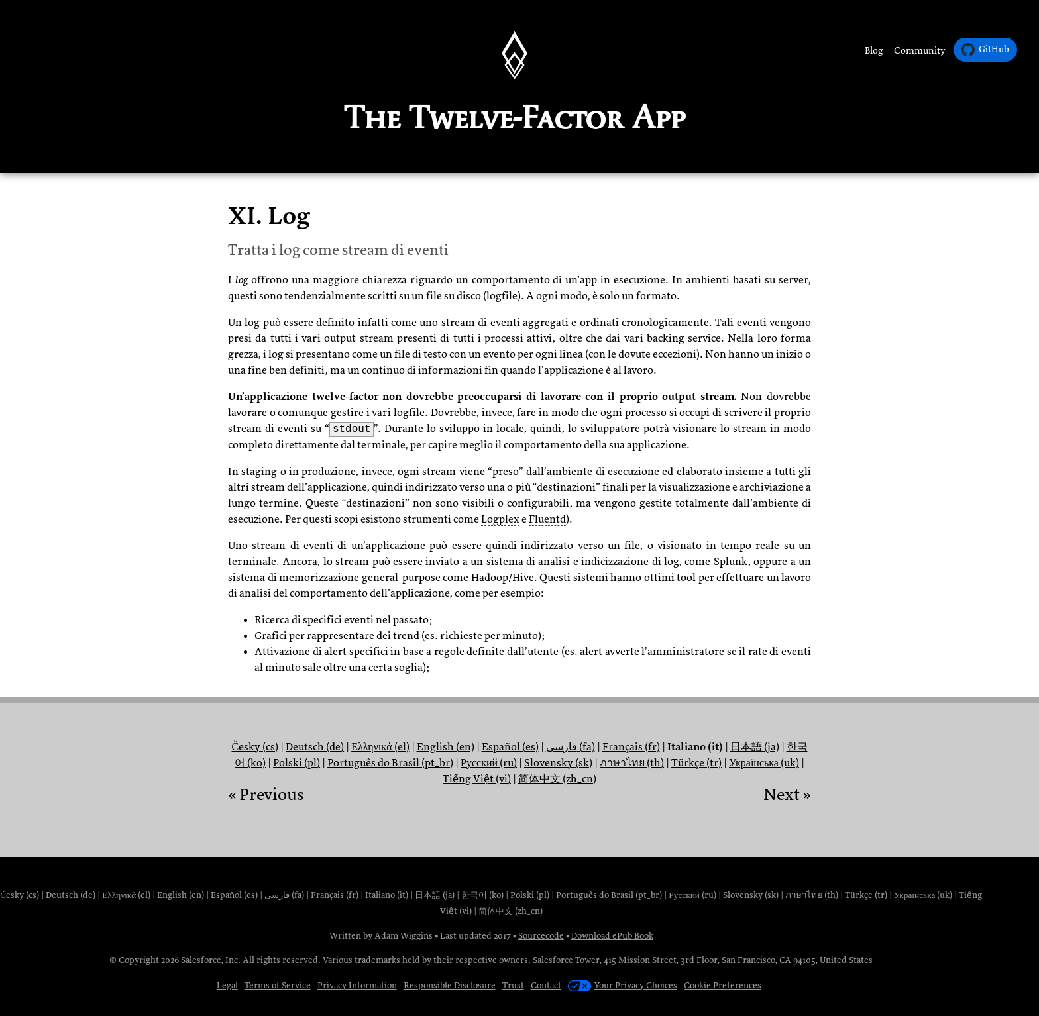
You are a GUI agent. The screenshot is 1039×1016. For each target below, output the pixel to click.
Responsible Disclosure (450, 985)
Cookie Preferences (722, 985)
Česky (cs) (254, 747)
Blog (874, 51)
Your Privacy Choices (622, 985)
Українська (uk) (764, 763)
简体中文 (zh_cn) (557, 779)
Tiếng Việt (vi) (477, 779)
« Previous (265, 795)
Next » (787, 795)
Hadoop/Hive (502, 578)
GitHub (985, 49)
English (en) (445, 747)
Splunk (730, 562)
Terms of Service (278, 985)
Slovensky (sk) (558, 763)
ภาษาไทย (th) (632, 763)
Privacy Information (357, 985)
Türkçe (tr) (696, 763)
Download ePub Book (612, 935)
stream (458, 323)
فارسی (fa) (570, 747)
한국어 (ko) (482, 895)
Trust (513, 985)
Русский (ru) (489, 763)
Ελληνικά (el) (380, 747)
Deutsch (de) (315, 747)
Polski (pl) (296, 763)
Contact (546, 985)
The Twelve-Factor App (514, 117)
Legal (227, 985)
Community (920, 51)
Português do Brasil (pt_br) (390, 763)
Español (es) (510, 747)
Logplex (500, 519)
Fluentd (547, 519)
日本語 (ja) (754, 747)
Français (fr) (631, 747)
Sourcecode (541, 935)
